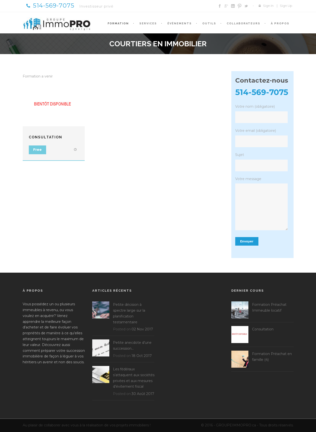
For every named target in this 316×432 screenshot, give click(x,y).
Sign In (268, 6)
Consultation (45, 137)
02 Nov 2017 (142, 329)
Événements (179, 23)
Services (148, 23)
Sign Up (286, 6)
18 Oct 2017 (142, 356)
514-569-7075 (50, 5)
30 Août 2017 (143, 394)
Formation (118, 23)
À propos (280, 23)
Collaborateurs (243, 23)
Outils (209, 23)
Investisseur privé (96, 6)
